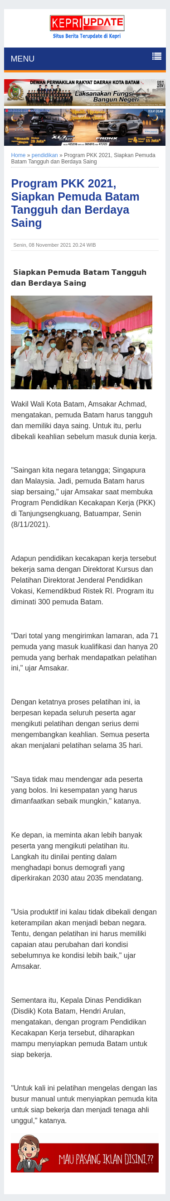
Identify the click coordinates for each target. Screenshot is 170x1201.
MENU (22, 58)
